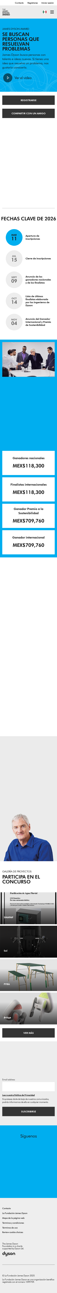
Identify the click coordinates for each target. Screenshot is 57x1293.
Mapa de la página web (13, 1218)
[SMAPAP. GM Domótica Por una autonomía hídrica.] (28, 908)
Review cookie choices (12, 1232)
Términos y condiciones (13, 1223)
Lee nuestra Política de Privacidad (18, 1095)
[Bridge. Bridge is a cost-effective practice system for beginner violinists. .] (28, 1008)
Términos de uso (10, 1227)
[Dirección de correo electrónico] (28, 1086)
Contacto (19, 3)
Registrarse (33, 3)
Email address (8, 1079)
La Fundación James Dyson (14, 1213)
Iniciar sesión (47, 3)
